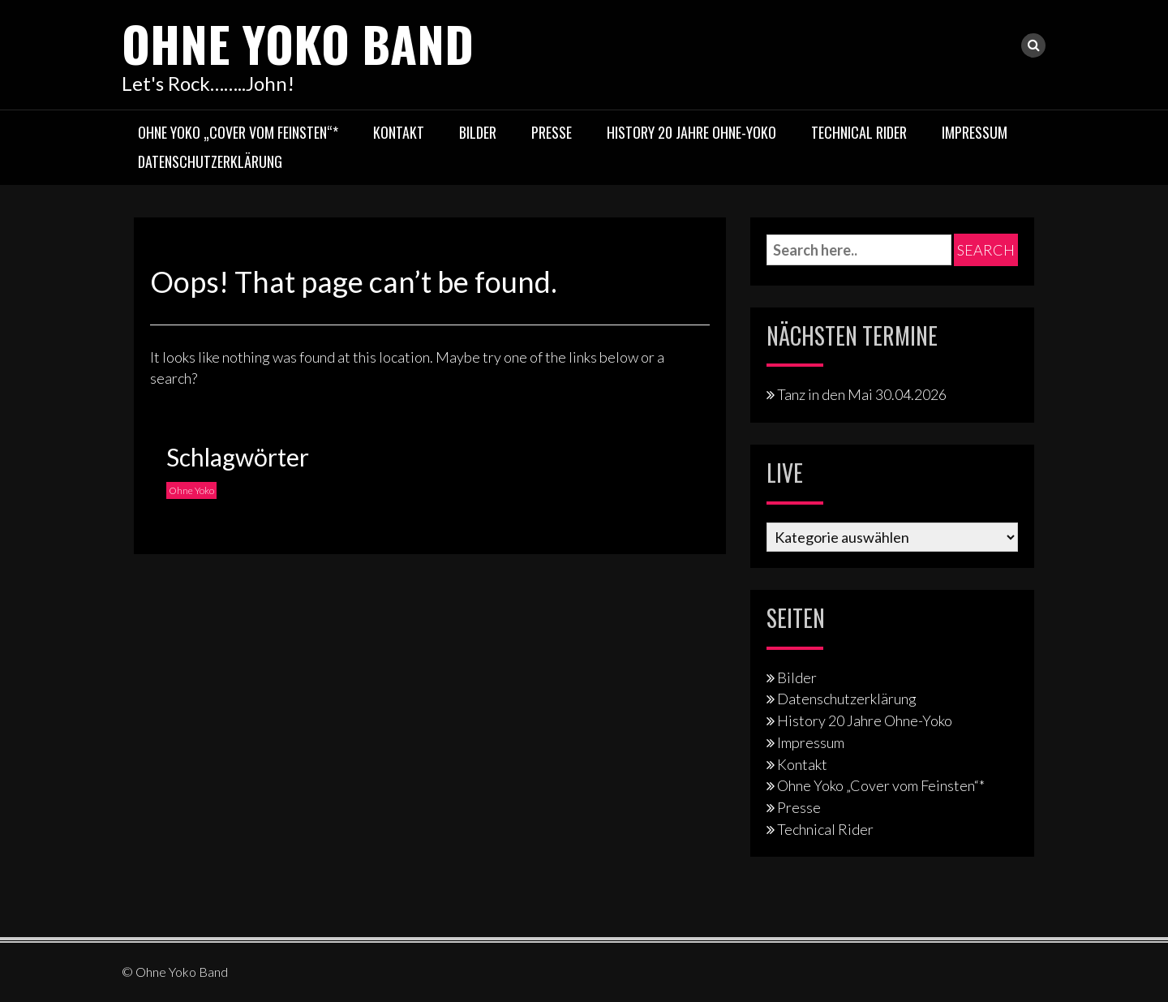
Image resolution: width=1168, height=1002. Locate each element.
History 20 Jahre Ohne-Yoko (691, 132)
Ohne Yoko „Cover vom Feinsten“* (238, 132)
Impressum (974, 132)
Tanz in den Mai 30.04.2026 (862, 394)
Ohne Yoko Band (298, 42)
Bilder (477, 132)
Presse (551, 132)
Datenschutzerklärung (210, 161)
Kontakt (398, 132)
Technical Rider (859, 132)
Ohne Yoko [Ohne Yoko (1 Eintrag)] (191, 490)
